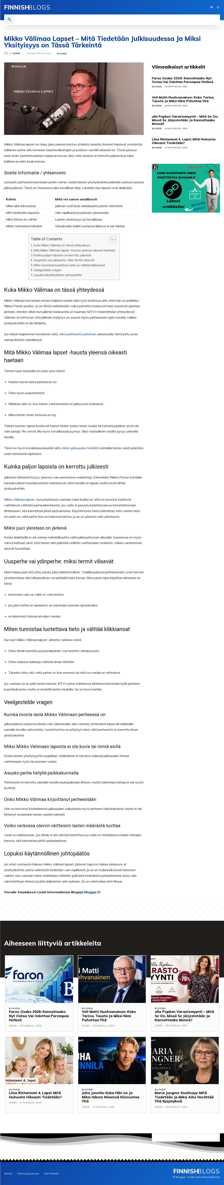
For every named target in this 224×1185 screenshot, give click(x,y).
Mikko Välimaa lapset (19, 499)
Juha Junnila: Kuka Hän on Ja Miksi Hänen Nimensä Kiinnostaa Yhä (112, 1095)
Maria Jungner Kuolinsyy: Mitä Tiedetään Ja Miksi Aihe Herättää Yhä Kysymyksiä (184, 1097)
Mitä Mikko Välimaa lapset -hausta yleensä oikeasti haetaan (74, 250)
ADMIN (16, 53)
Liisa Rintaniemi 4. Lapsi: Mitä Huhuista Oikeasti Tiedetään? (183, 141)
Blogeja (62, 54)
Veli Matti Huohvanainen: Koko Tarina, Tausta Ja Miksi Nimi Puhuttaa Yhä (183, 99)
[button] (9, 20)
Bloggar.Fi (92, 892)
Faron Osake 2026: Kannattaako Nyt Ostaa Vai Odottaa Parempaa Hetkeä (182, 80)
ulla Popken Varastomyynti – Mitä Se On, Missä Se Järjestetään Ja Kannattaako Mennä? (185, 120)
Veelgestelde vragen (47, 270)
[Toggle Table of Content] (110, 239)
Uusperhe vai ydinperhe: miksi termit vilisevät (64, 260)
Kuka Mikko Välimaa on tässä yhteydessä (62, 245)
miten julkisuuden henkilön (80, 448)
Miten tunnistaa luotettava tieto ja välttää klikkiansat (69, 265)
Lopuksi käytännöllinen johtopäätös (58, 275)
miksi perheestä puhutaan (77, 334)
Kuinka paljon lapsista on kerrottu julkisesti (62, 255)
